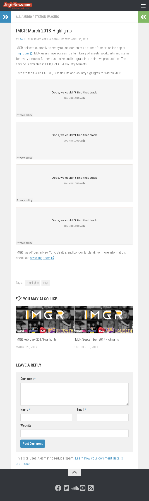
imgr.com (24, 53)
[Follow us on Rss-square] (91, 488)
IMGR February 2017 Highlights (36, 339)
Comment (28, 379)
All (18, 17)
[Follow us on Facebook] (58, 488)
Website (25, 425)
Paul (23, 39)
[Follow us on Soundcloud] (74, 488)
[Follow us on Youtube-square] (82, 488)
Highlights (33, 282)
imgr (45, 282)
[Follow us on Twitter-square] (66, 488)
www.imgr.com (42, 258)
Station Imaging (46, 17)
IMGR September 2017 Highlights (96, 339)
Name (25, 409)
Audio (27, 17)
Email (81, 409)
